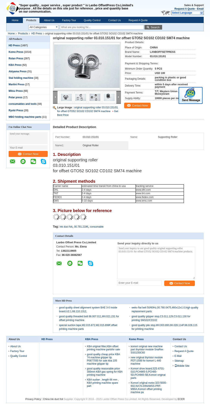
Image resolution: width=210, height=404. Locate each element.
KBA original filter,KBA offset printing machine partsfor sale (103, 348)
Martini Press (16, 84)
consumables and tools (23, 103)
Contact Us (114, 20)
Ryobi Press (16, 110)
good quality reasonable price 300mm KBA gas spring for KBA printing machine (104, 371)
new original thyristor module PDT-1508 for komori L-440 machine (147, 360)
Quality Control (92, 20)
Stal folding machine (21, 77)
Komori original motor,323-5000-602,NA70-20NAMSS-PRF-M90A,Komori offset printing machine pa (149, 387)
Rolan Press (16, 58)
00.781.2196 (81, 226)
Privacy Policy (33, 399)
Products (31, 20)
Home (15, 20)
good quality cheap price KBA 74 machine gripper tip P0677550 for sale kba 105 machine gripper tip (103, 359)
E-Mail (178, 356)
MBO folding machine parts (25, 116)
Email (200, 8)
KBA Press (15, 64)
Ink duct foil (66, 226)
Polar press (15, 97)
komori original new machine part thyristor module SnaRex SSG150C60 (147, 349)
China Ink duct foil (53, 399)
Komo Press (16, 51)
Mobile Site (182, 365)
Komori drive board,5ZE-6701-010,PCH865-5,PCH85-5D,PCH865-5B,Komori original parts (148, 373)
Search (155, 27)
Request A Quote (185, 8)
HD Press (36, 33)
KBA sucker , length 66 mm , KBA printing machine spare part (103, 382)
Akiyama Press (17, 71)
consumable (97, 226)
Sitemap (179, 360)
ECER (181, 399)
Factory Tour (69, 20)
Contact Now (28, 153)
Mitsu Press (16, 90)
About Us (49, 20)
